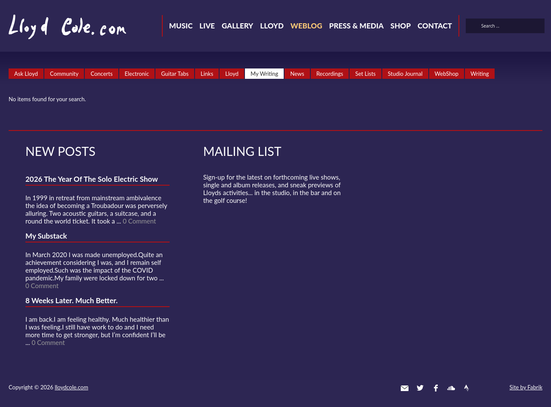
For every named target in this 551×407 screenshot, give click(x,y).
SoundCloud (451, 388)
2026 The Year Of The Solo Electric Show (91, 178)
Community (64, 73)
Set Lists (365, 73)
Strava (466, 388)
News (297, 73)
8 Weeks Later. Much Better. (71, 300)
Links (207, 73)
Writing (480, 73)
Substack (497, 388)
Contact (435, 25)
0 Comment (139, 221)
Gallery (237, 25)
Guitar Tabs (175, 73)
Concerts (101, 73)
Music (181, 25)
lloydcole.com (71, 387)
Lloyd (272, 25)
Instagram (482, 388)
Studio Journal (405, 73)
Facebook (435, 388)
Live (207, 25)
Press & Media (356, 25)
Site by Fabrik (526, 387)
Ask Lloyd (26, 73)
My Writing (264, 73)
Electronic (137, 73)
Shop (400, 25)
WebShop (447, 73)
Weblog (306, 25)
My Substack (46, 235)
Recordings (330, 73)
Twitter (420, 388)
